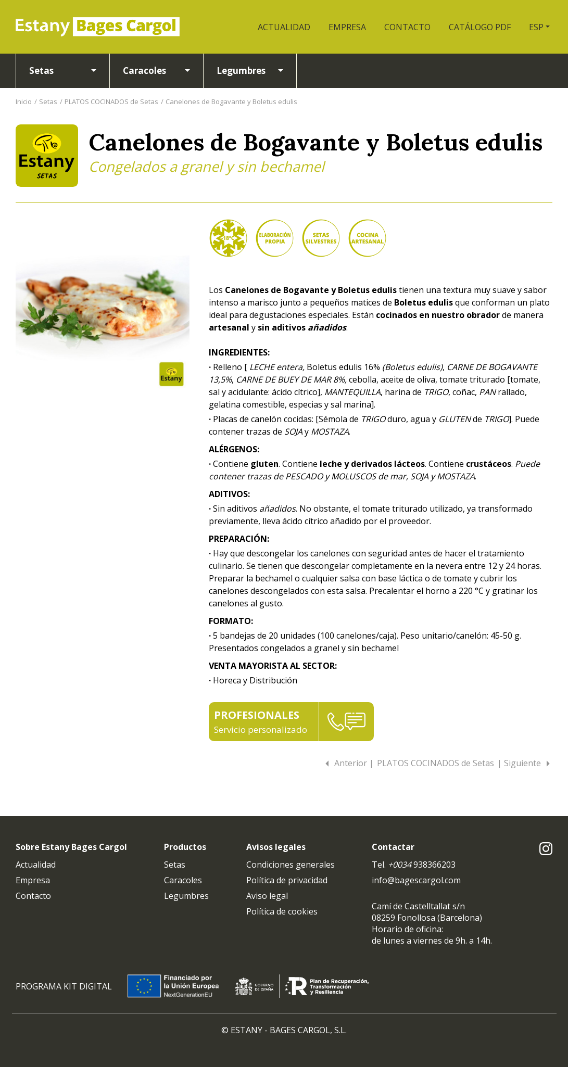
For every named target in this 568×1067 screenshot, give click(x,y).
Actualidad (36, 864)
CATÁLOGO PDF (480, 27)
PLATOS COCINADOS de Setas (111, 101)
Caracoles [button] (144, 71)
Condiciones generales (290, 864)
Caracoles (183, 880)
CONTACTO (407, 27)
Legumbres (186, 895)
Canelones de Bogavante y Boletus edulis (231, 101)
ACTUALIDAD (284, 27)
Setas (48, 101)
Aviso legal (267, 895)
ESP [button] (536, 27)
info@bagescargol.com (416, 880)
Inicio (24, 101)
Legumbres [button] (241, 71)
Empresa (33, 880)
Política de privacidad (286, 880)
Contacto (33, 895)
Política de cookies (282, 911)
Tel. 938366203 (414, 864)
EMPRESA (347, 27)
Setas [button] (41, 71)
